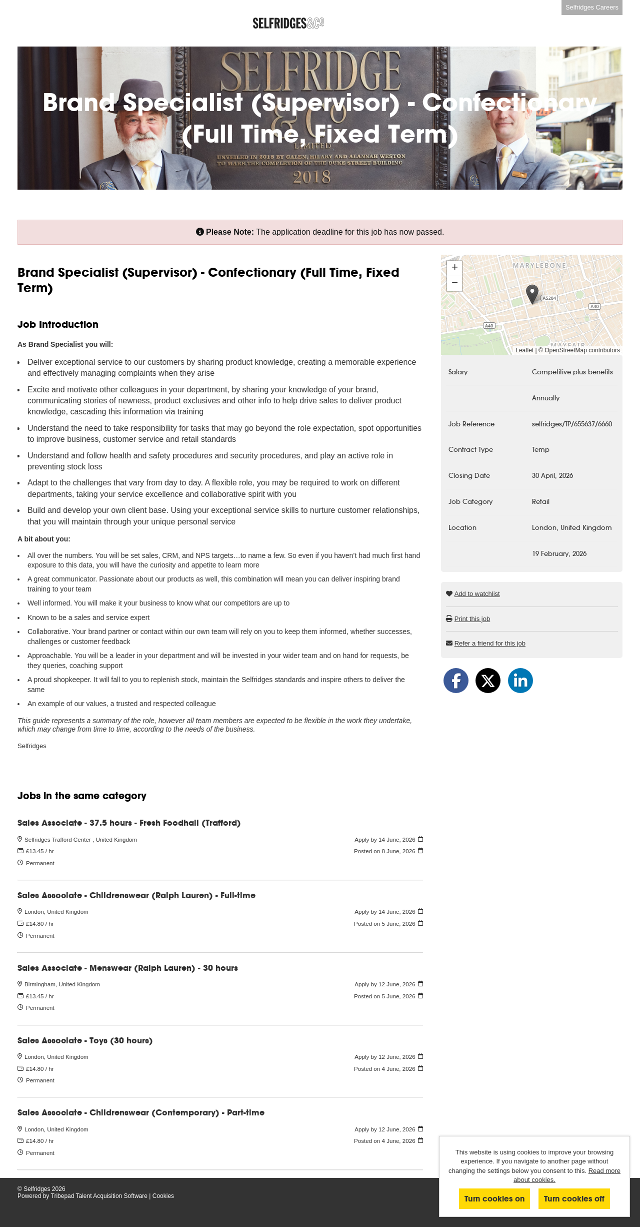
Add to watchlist (477, 593)
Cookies (163, 1195)
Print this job (472, 619)
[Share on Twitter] (488, 680)
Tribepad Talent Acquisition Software (99, 1195)
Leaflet (525, 350)
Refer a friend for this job (490, 643)
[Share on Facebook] (456, 680)
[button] (532, 294)
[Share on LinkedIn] (520, 680)
